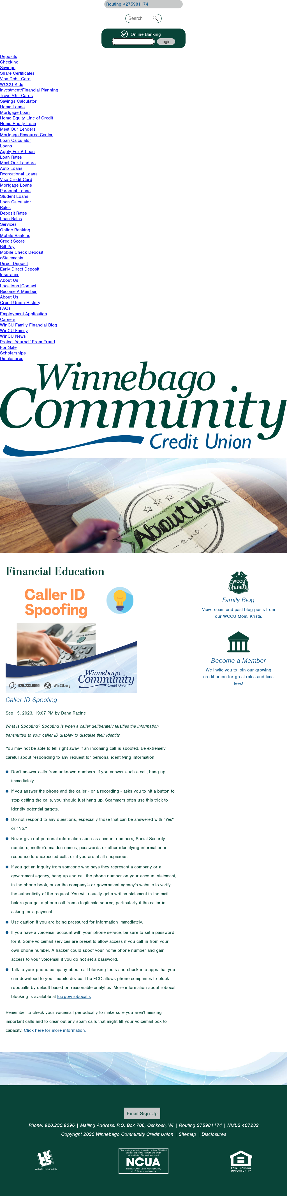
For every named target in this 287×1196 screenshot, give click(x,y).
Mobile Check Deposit (21, 252)
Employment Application (23, 314)
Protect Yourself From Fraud (27, 342)
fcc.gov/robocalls (74, 996)
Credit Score (12, 241)
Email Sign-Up (142, 1113)
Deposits (8, 56)
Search (155, 18)
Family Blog (238, 600)
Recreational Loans (19, 174)
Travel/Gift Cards (16, 95)
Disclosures (11, 358)
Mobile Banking (15, 235)
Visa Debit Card (15, 79)
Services (8, 224)
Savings (7, 68)
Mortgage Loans (16, 185)
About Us (9, 280)
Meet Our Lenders (18, 129)
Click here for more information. (55, 1030)
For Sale (8, 347)
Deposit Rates (13, 213)
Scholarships (13, 353)
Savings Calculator (18, 101)
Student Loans (14, 196)
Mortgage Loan (15, 112)
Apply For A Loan (17, 151)
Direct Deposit (14, 263)
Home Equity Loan (18, 123)
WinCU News (13, 336)
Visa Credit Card (16, 179)
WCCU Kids (11, 84)
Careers (7, 319)
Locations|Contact (18, 286)
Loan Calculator (15, 140)
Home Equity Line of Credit (26, 118)
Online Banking (15, 230)
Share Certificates (17, 73)
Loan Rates (11, 157)
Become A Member (18, 291)
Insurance (9, 275)
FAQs (5, 308)
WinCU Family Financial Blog (28, 325)
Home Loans (12, 107)
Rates (5, 207)
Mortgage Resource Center (26, 135)
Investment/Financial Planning (29, 90)
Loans (6, 146)
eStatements (11, 258)
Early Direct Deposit (19, 269)
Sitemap (187, 1134)
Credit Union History (20, 303)
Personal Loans (15, 191)
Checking (9, 62)
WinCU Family (14, 330)
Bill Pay (7, 247)
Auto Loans (11, 168)
